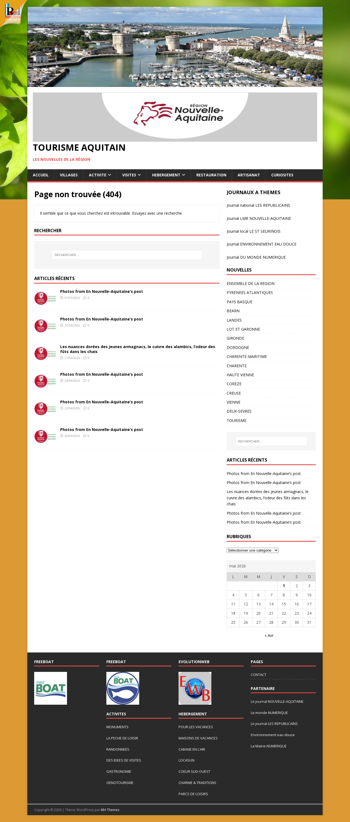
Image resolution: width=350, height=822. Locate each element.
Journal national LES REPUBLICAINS (258, 205)
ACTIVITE (97, 174)
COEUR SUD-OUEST (194, 771)
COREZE (234, 383)
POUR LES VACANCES (196, 726)
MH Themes (110, 810)
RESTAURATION (211, 174)
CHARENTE (237, 365)
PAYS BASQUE (239, 301)
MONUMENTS (117, 726)
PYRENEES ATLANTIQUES (250, 292)
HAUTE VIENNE (240, 374)
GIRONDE (235, 338)
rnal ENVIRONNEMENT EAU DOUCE (264, 244)
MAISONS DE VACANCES (198, 738)
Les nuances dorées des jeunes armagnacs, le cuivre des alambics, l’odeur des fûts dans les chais (137, 349)
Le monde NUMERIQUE (269, 712)
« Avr (269, 635)
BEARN (233, 310)
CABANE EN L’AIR (192, 749)
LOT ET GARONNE (243, 329)
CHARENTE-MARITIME (247, 356)
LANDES (234, 320)
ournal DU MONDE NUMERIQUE (257, 257)
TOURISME (236, 420)
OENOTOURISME (119, 782)
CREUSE (234, 393)
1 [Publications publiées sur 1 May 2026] (284, 585)
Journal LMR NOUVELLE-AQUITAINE (259, 218)
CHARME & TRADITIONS (197, 782)
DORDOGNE (238, 347)
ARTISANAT (249, 174)
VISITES (129, 174)
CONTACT (258, 674)
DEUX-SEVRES (239, 411)
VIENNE (233, 402)
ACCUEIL (41, 174)
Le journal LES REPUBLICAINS (274, 723)
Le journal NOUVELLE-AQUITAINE (277, 701)
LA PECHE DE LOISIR (122, 738)
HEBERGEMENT (166, 174)
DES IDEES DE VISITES (123, 760)
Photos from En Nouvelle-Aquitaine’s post (101, 291)
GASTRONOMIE (118, 771)
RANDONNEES (117, 749)
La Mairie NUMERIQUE (269, 746)
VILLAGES (69, 174)
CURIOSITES (282, 174)
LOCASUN (186, 760)
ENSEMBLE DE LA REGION (251, 283)
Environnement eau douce (273, 734)
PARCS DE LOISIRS (193, 793)
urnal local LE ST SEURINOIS (255, 231)
